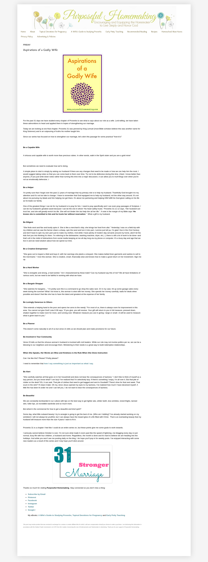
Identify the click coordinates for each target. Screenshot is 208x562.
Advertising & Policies (46, 36)
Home (23, 31)
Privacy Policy (27, 36)
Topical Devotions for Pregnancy (53, 31)
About (32, 31)
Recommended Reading (137, 31)
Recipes (154, 31)
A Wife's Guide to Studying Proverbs (86, 31)
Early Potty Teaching (114, 31)
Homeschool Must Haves (172, 31)
